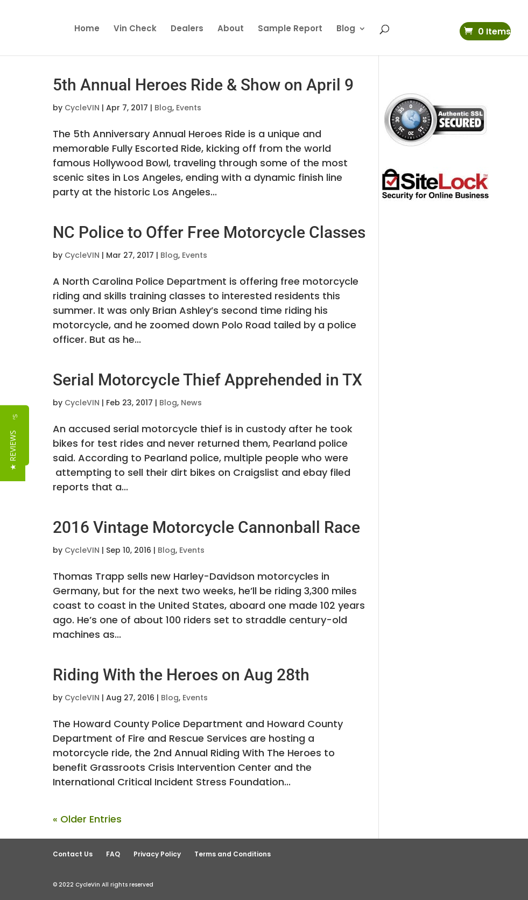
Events (188, 107)
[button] (12, 450)
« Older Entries (87, 819)
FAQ (113, 854)
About (230, 29)
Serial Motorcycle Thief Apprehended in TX (207, 379)
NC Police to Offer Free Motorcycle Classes (209, 232)
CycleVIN (82, 107)
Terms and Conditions (232, 854)
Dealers (187, 29)
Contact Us (73, 854)
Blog (345, 29)
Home (87, 29)
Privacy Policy (157, 854)
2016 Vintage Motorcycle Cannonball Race (206, 527)
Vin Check (135, 29)
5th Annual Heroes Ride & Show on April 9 (203, 84)
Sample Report (290, 29)
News (191, 402)
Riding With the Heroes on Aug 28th (181, 674)
